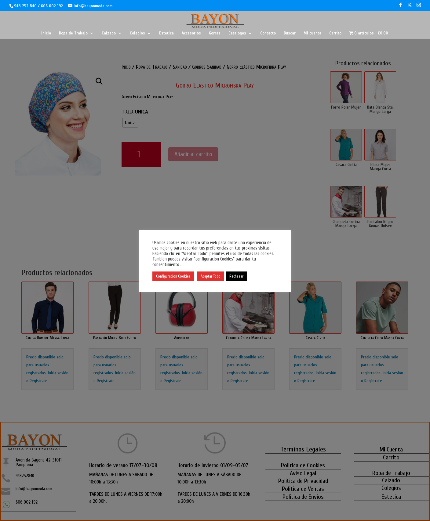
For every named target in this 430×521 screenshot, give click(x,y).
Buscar (290, 33)
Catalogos (237, 33)
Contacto (268, 33)
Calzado (109, 33)
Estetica (166, 33)
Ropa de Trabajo (73, 33)
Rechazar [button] (236, 276)
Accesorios (191, 33)
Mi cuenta (312, 33)
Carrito (335, 33)
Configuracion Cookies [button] (173, 276)
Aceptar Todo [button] (210, 276)
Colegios (137, 33)
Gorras (214, 33)
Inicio (46, 33)
